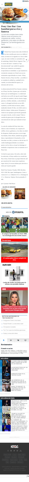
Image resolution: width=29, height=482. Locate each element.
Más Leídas (4, 358)
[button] (26, 60)
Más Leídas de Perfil (8, 398)
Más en (15, 212)
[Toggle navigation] (2, 4)
